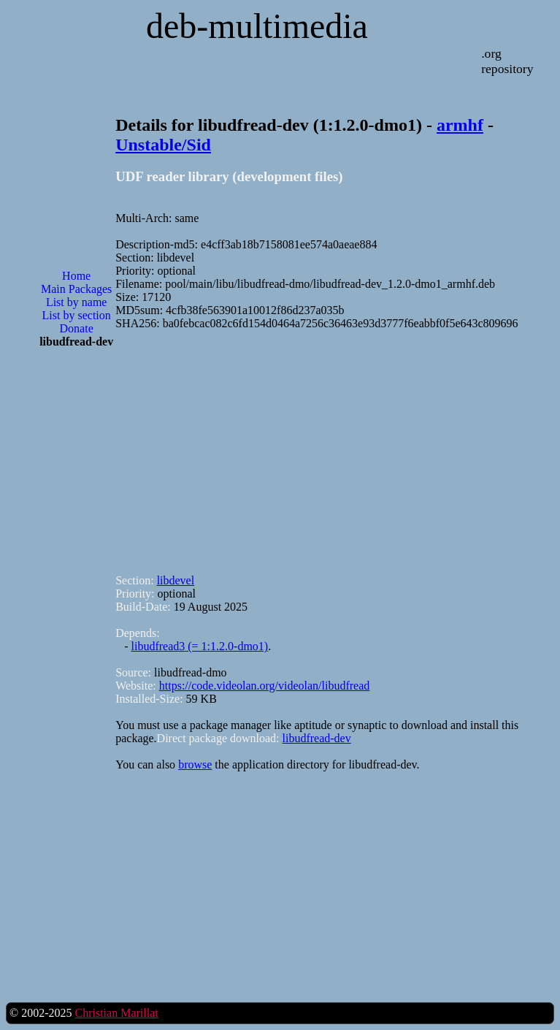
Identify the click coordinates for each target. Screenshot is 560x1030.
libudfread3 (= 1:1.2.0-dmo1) (200, 646)
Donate (76, 328)
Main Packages (76, 289)
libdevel (176, 580)
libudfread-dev (317, 738)
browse (195, 764)
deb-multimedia (257, 26)
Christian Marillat (116, 1013)
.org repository (507, 61)
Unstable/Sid (163, 144)
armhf (460, 124)
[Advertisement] (76, 594)
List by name (76, 302)
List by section (76, 315)
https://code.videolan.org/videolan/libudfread (264, 685)
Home (76, 276)
